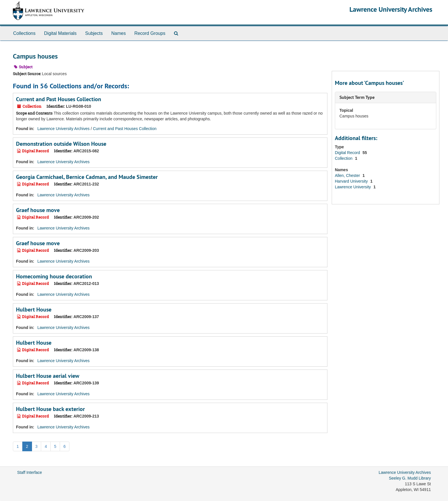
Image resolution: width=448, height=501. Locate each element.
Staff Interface (29, 472)
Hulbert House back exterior (50, 409)
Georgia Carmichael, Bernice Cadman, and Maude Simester (87, 177)
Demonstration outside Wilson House (61, 143)
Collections (24, 33)
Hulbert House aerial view (47, 376)
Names (118, 33)
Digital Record (348, 152)
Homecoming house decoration (54, 276)
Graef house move (38, 210)
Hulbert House (33, 309)
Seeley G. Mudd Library (410, 478)
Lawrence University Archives (390, 9)
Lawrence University (353, 187)
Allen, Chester (348, 175)
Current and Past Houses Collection (58, 99)
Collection (344, 158)
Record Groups (149, 33)
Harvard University (352, 181)
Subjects (94, 33)
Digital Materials (60, 33)
